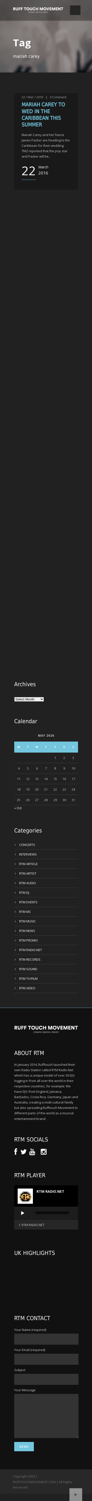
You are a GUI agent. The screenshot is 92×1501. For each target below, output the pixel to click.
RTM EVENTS (28, 902)
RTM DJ (24, 892)
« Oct (18, 808)
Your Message (46, 1417)
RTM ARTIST (27, 873)
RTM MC (25, 911)
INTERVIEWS (28, 854)
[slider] (52, 1213)
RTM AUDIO (27, 883)
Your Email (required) (46, 1356)
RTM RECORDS (29, 959)
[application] (46, 1213)
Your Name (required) (46, 1336)
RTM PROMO (28, 940)
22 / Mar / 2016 (32, 97)
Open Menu (75, 10)
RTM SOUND (28, 969)
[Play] (22, 1213)
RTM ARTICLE (28, 864)
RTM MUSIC (27, 921)
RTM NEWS (27, 931)
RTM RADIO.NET (30, 950)
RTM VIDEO (27, 988)
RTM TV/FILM (28, 978)
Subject (46, 1376)
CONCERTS (27, 845)
